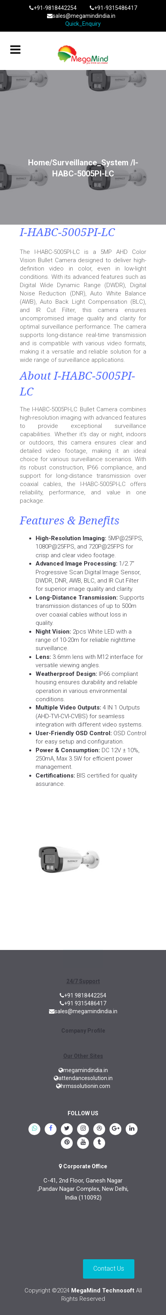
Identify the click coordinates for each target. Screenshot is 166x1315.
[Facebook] (51, 1129)
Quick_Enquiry (83, 24)
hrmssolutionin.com (83, 1086)
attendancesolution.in (83, 1078)
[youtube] (83, 1143)
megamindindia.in (83, 1070)
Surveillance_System (90, 162)
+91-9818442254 (53, 8)
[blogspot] (99, 1129)
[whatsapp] (34, 1129)
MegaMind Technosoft (102, 1290)
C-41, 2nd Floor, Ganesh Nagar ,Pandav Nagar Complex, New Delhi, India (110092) (83, 1189)
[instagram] (83, 1129)
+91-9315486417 (113, 8)
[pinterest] (67, 1143)
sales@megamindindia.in (81, 16)
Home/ (40, 162)
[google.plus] (115, 1129)
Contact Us (108, 1268)
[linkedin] (132, 1129)
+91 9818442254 (83, 995)
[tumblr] (99, 1143)
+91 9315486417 (83, 1003)
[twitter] (67, 1129)
